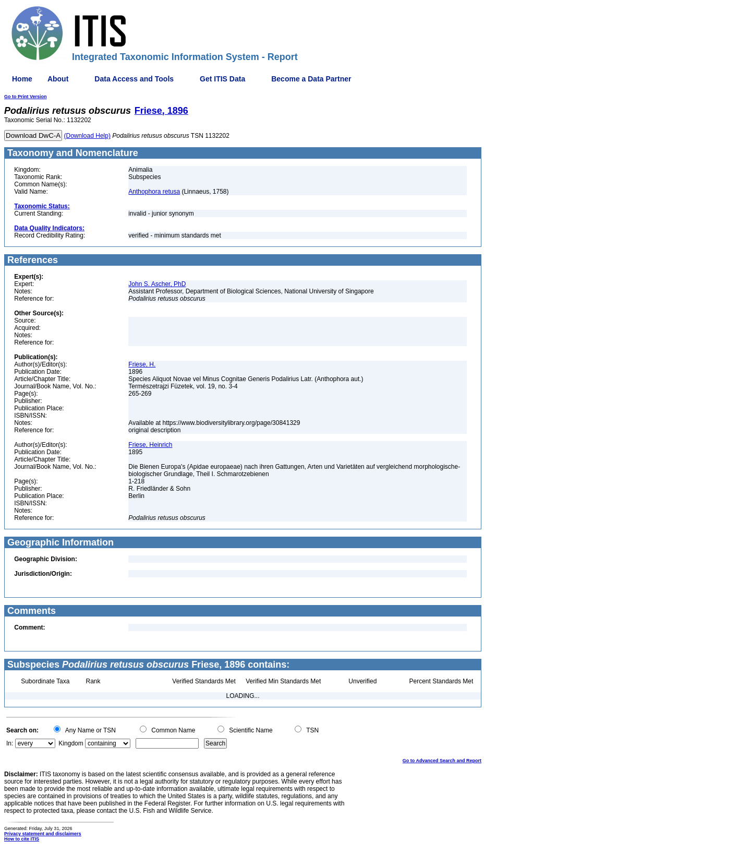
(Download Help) (87, 135)
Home (22, 79)
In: (9, 743)
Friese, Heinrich (150, 444)
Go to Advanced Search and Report (442, 760)
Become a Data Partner (311, 79)
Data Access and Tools (134, 79)
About (57, 79)
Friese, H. (141, 364)
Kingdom (70, 743)
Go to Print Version (25, 96)
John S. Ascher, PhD (157, 284)
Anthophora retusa (154, 191)
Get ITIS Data (222, 79)
